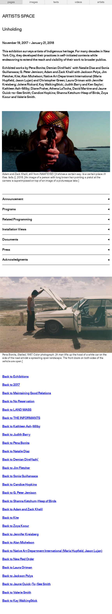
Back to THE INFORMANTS (21, 418)
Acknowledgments (15, 259)
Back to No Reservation (18, 401)
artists (100, 2)
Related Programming (17, 219)
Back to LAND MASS (16, 410)
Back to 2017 (11, 385)
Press (6, 249)
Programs (9, 209)
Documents (10, 239)
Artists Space (18, 16)
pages (11, 2)
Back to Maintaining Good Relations (26, 393)
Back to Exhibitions (15, 376)
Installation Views (14, 229)
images (33, 2)
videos (78, 2)
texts (56, 2)
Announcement (12, 199)
